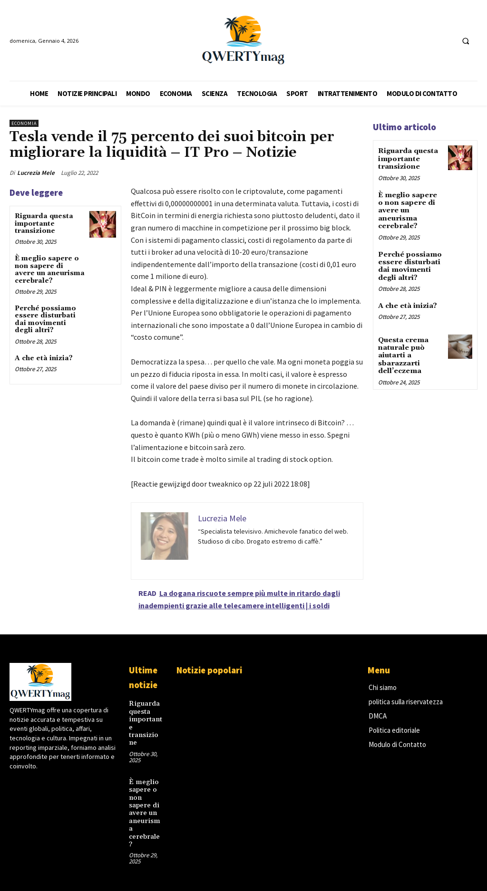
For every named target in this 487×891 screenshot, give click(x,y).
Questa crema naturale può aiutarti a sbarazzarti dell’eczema (403, 349)
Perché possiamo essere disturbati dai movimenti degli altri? (45, 319)
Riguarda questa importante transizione (44, 223)
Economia (24, 123)
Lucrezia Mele (36, 173)
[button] (465, 41)
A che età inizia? (44, 358)
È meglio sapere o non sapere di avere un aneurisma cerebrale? (50, 269)
